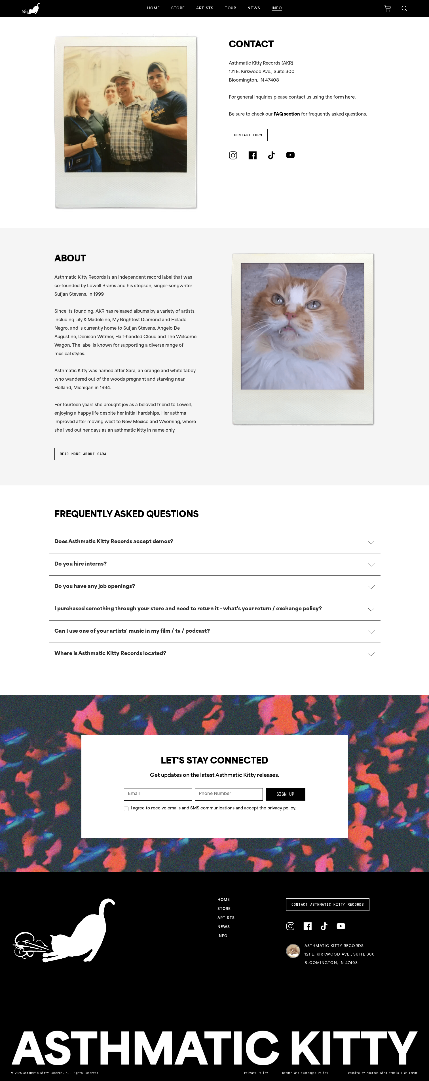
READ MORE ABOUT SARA (83, 453)
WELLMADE (411, 1073)
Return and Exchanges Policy (305, 1073)
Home (153, 8)
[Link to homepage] (31, 8)
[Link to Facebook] (252, 155)
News (254, 8)
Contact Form (248, 135)
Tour (230, 8)
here (350, 97)
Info (277, 8)
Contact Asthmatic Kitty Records (327, 904)
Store (178, 8)
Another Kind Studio (383, 1073)
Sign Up (285, 794)
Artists (205, 8)
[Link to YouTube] (290, 155)
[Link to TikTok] (271, 155)
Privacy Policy (256, 1073)
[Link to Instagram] (233, 155)
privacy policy (281, 808)
